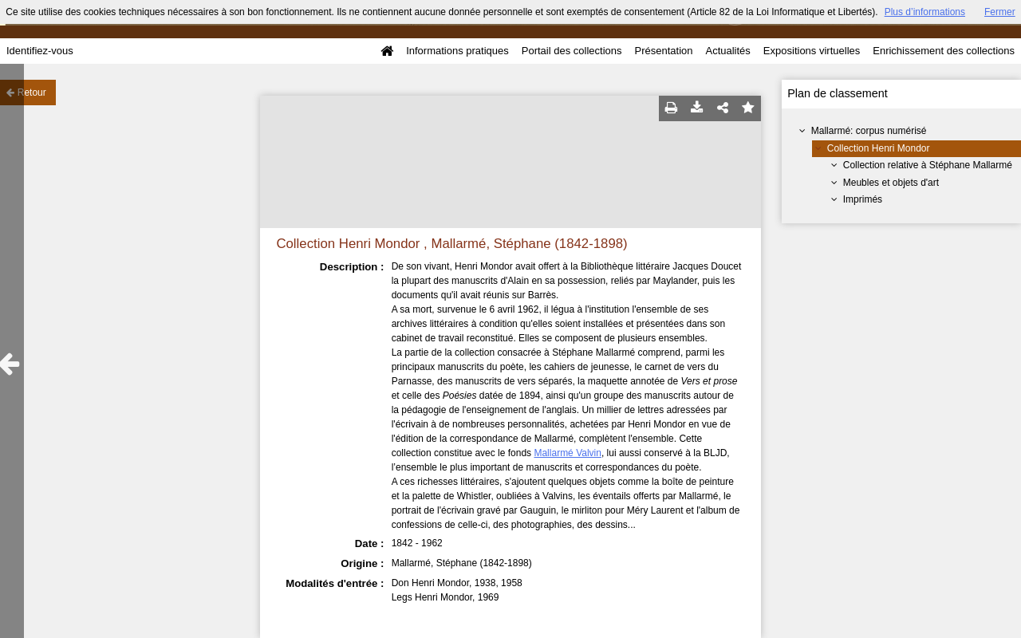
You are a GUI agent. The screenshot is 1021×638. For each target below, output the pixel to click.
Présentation (663, 51)
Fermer (999, 12)
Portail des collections (572, 51)
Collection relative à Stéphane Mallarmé (927, 165)
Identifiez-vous (39, 51)
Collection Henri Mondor (878, 148)
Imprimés (862, 199)
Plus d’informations (925, 12)
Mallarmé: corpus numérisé (869, 130)
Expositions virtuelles (811, 51)
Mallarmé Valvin (567, 453)
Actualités (727, 51)
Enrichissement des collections (944, 51)
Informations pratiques (457, 51)
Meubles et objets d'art (891, 182)
